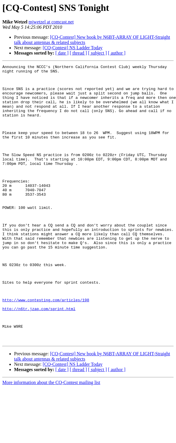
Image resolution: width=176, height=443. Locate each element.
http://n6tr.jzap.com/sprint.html (39, 358)
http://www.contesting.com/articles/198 (45, 347)
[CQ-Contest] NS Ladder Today (72, 47)
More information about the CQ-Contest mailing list (51, 437)
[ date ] (62, 52)
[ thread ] (78, 52)
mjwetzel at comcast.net (51, 21)
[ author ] (117, 52)
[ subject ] (97, 52)
